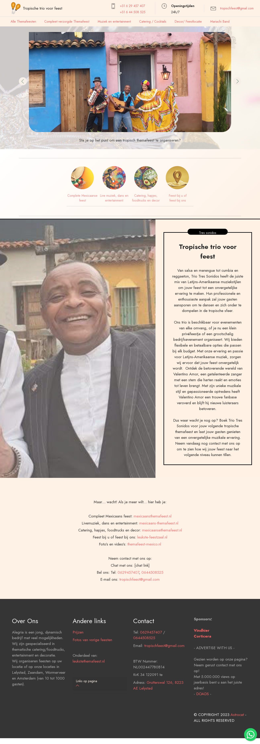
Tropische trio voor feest (42, 8)
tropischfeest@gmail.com (237, 8)
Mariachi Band (220, 21)
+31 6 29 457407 (132, 6)
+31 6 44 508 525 (132, 12)
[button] (23, 81)
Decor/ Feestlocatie (188, 21)
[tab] (100, 683)
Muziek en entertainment (114, 21)
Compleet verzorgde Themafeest (66, 21)
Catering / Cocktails (152, 21)
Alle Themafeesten (23, 21)
